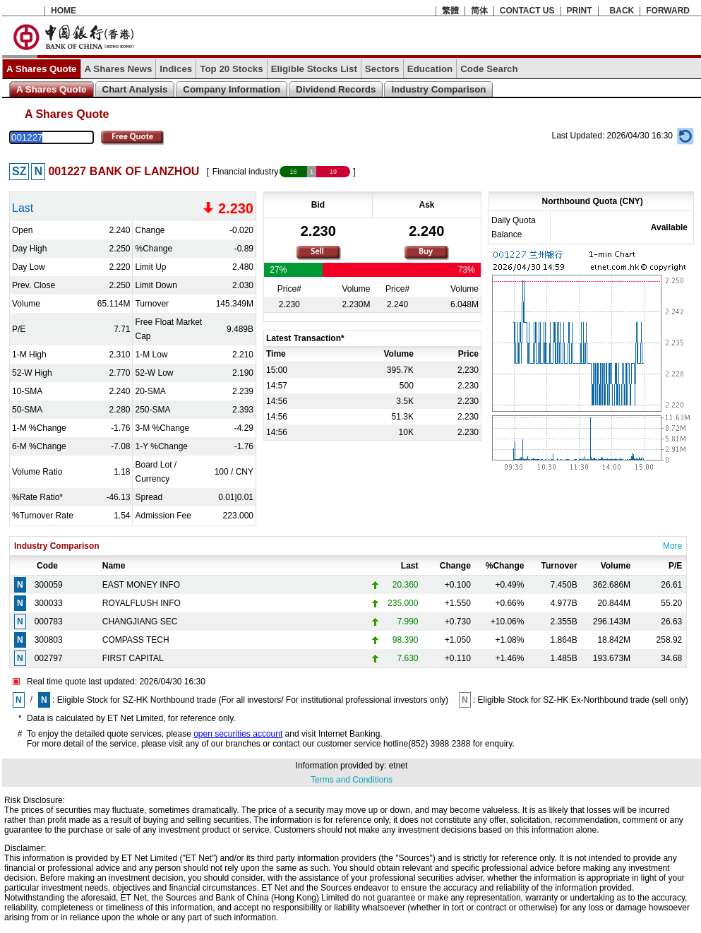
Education (430, 69)
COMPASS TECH (135, 640)
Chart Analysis (135, 89)
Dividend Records (336, 89)
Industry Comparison (438, 89)
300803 (49, 640)
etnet (398, 766)
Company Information (231, 89)
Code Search (488, 69)
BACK (622, 11)
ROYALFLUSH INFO (141, 603)
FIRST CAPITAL (133, 658)
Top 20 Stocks (231, 69)
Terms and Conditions (352, 780)
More (672, 546)
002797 (49, 658)
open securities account (237, 734)
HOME (63, 11)
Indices (176, 69)
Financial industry (245, 172)
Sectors (382, 69)
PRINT (579, 11)
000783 (49, 621)
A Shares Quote (41, 69)
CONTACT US (527, 11)
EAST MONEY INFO (141, 585)
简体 (479, 11)
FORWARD (668, 11)
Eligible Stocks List (314, 69)
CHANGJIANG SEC (140, 621)
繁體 (450, 11)
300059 (49, 585)
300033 (49, 603)
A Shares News (118, 69)
